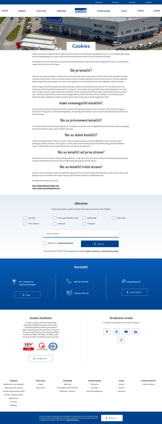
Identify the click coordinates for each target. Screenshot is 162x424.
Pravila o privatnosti (92, 251)
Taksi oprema (31, 223)
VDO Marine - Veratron (67, 391)
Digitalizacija (13, 398)
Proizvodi (13, 402)
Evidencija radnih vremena (13, 388)
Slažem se (112, 418)
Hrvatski (149, 2)
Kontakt (157, 11)
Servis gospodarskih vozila (66, 218)
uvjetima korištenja (65, 243)
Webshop (98, 2)
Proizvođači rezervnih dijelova (67, 388)
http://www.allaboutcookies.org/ (45, 186)
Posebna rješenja (103, 11)
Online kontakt (135, 292)
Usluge (40, 384)
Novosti (5, 11)
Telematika (119, 218)
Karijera (121, 384)
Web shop (67, 384)
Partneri (141, 11)
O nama (124, 11)
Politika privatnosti (148, 381)
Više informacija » (72, 420)
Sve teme (30, 218)
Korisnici (115, 2)
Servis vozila (41, 11)
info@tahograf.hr (134, 282)
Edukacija (13, 405)
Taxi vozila (94, 388)
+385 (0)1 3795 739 (81, 293)
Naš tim (121, 388)
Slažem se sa (58, 243)
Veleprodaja (61, 11)
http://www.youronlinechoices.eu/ (46, 188)
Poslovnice (121, 391)
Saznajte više (41, 359)
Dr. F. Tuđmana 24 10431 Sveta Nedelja (27, 283)
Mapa (28, 295)
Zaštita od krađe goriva (94, 391)
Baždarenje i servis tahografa (13, 384)
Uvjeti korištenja (148, 384)
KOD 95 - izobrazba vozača (13, 395)
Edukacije (59, 223)
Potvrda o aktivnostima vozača (13, 391)
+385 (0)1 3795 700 (81, 282)
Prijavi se (100, 244)
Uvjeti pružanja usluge (109, 251)
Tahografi (22, 11)
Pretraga (132, 2)
